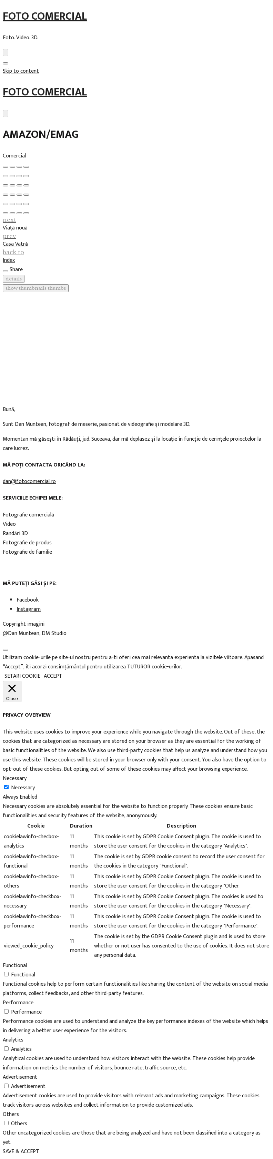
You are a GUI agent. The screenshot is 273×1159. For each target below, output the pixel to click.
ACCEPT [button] (53, 676)
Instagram (29, 609)
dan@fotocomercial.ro (29, 481)
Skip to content (21, 71)
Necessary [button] (15, 778)
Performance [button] (18, 1002)
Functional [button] (15, 965)
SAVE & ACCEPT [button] (21, 1151)
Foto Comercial (45, 16)
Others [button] (11, 1114)
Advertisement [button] (20, 1077)
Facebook (28, 600)
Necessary (23, 787)
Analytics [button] (13, 1040)
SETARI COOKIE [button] (22, 676)
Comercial (14, 156)
